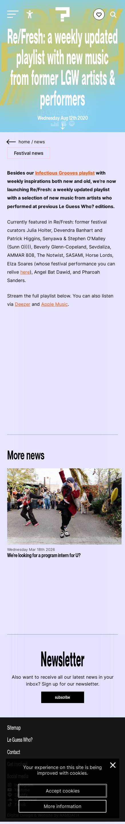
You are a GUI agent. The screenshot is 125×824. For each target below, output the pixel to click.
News (39, 141)
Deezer (22, 304)
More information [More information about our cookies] (62, 806)
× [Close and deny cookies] (113, 764)
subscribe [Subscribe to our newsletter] (62, 697)
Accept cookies (63, 791)
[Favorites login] (99, 14)
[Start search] (112, 15)
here (25, 272)
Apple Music (54, 304)
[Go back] (11, 142)
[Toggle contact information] (62, 752)
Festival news (28, 153)
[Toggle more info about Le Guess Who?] (62, 739)
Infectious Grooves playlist (65, 173)
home (24, 141)
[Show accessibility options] (30, 14)
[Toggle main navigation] (11, 14)
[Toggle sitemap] (62, 727)
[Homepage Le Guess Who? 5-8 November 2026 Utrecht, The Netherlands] (63, 14)
